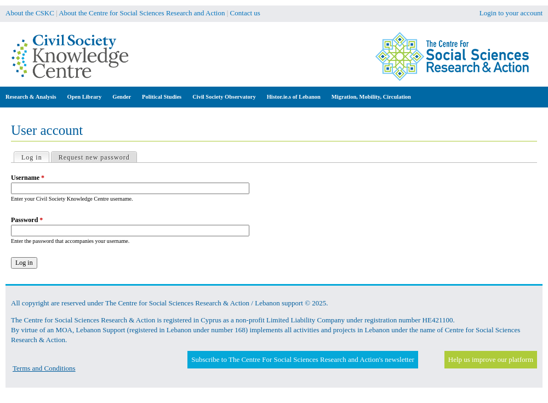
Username (27, 177)
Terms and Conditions (44, 368)
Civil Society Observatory (223, 97)
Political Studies (161, 97)
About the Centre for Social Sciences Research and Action (142, 13)
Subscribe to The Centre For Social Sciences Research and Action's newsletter (302, 359)
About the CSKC (29, 13)
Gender (121, 97)
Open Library (84, 97)
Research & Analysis (30, 97)
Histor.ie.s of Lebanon (294, 97)
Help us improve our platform (490, 359)
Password (27, 220)
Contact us (245, 13)
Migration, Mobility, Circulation (371, 97)
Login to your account (511, 13)
